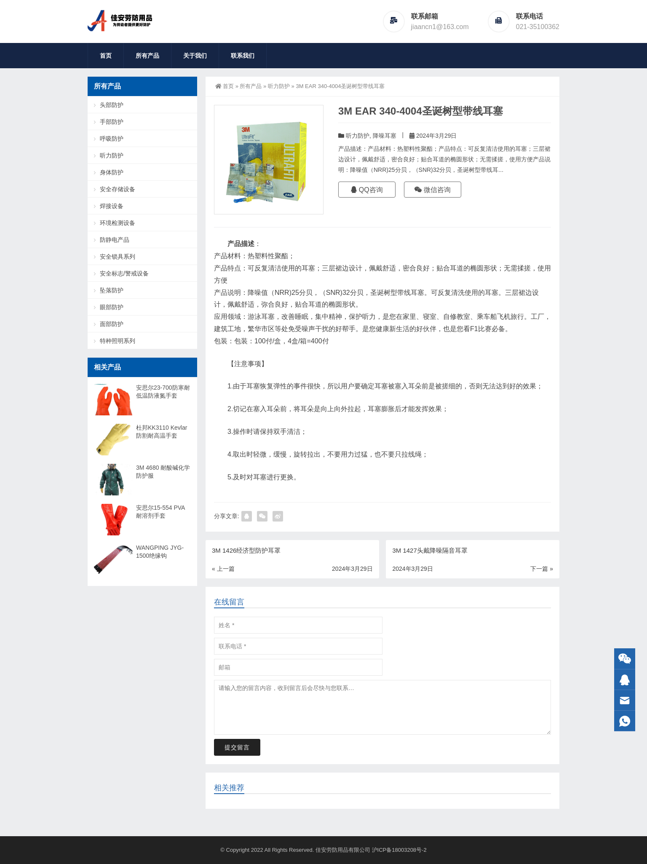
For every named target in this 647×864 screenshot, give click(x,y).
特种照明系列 (117, 340)
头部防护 (111, 105)
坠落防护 (111, 290)
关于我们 (195, 55)
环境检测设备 (117, 222)
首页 (106, 55)
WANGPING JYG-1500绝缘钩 (160, 551)
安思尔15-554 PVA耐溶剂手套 (160, 511)
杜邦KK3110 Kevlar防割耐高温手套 (161, 431)
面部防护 (111, 324)
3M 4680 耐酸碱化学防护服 (163, 471)
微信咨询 (432, 189)
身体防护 (111, 172)
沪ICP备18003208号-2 (399, 850)
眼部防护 (111, 307)
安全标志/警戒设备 (124, 273)
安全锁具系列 (117, 256)
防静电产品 (114, 239)
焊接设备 (111, 206)
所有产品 (147, 55)
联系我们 (242, 55)
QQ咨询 (366, 189)
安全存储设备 (117, 189)
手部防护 (111, 121)
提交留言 (237, 747)
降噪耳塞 (384, 135)
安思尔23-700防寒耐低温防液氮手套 (163, 391)
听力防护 (279, 86)
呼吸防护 (111, 138)
